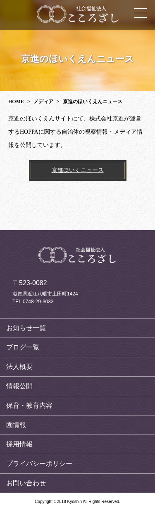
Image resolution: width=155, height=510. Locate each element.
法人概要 (19, 366)
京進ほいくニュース (78, 170)
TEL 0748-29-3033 (33, 302)
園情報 (16, 424)
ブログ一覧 (22, 347)
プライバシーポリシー (39, 463)
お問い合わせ (26, 482)
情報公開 (19, 386)
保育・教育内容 (29, 405)
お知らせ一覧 (26, 327)
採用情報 (19, 444)
